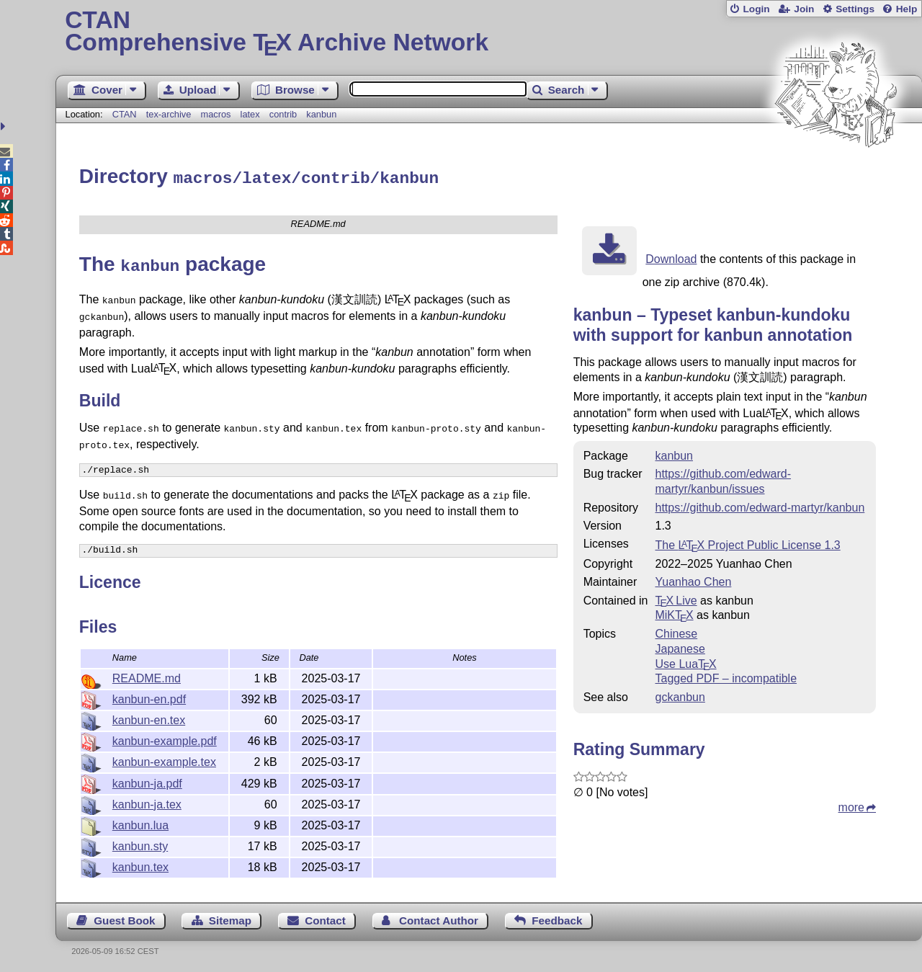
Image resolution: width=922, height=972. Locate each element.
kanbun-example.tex (164, 760)
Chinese (676, 631)
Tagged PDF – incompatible (726, 676)
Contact (325, 918)
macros (215, 114)
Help (907, 9)
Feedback (557, 918)
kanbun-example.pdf (164, 739)
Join (804, 9)
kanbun (321, 114)
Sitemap (230, 918)
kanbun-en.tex (148, 718)
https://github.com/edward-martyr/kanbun (759, 505)
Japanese (679, 647)
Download (671, 257)
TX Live (676, 598)
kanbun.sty (140, 844)
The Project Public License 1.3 (747, 543)
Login (756, 9)
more (851, 805)
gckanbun (679, 695)
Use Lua (685, 662)
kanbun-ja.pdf (147, 781)
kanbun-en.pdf (149, 697)
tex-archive (169, 114)
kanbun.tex (140, 865)
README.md (146, 676)
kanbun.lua (140, 823)
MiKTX (674, 613)
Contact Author (438, 918)
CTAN (124, 114)
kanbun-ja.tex (147, 802)
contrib (283, 114)
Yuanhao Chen (693, 580)
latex (250, 114)
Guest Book (124, 918)
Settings (855, 9)
